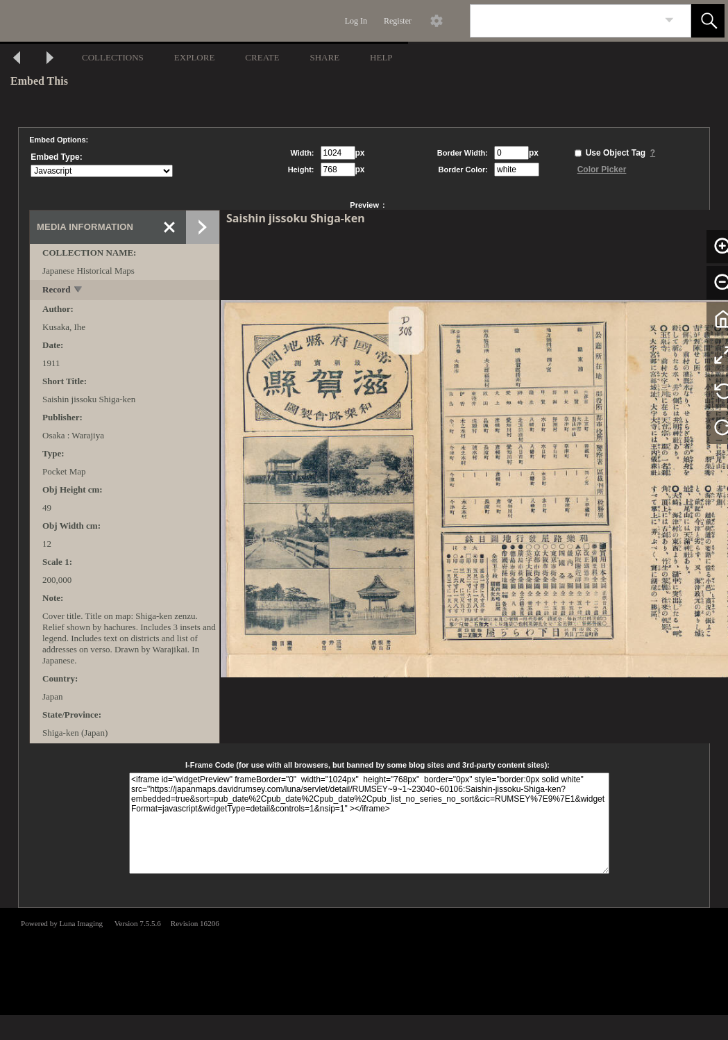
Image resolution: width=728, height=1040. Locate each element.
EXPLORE (194, 57)
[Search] (564, 21)
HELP (381, 57)
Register (398, 21)
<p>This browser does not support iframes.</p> (364, 960)
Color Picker (602, 169)
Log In (356, 21)
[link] (669, 20)
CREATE (262, 57)
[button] (708, 21)
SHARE (324, 57)
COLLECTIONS (113, 57)
